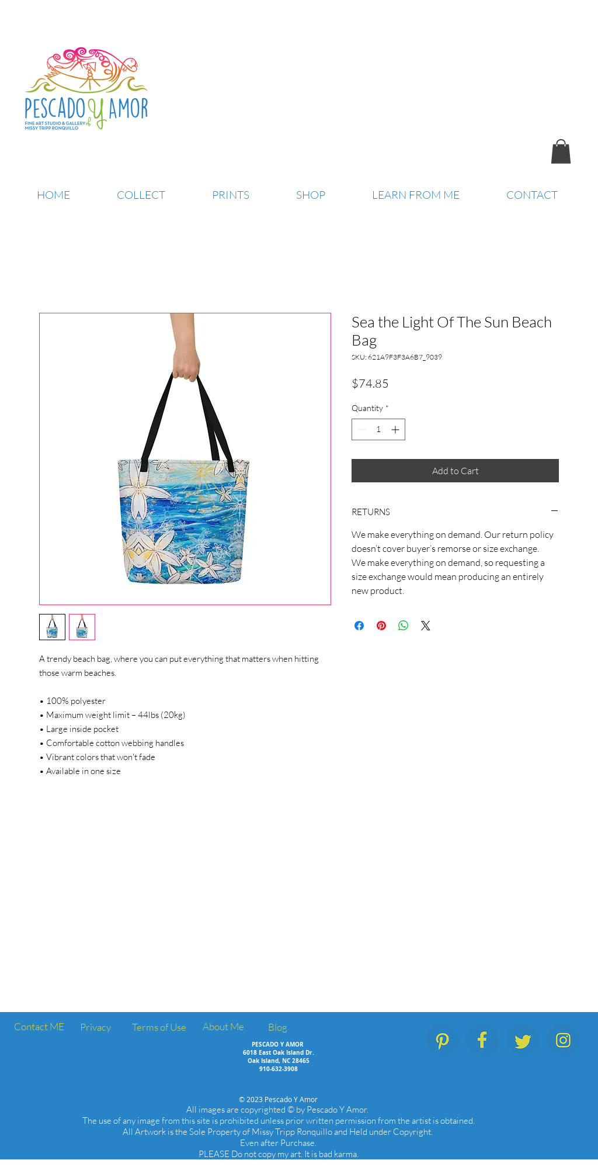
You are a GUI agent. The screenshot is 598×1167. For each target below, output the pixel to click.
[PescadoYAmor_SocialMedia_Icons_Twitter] (523, 1040)
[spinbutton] (378, 429)
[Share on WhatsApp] (404, 626)
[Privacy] (95, 1027)
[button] (561, 151)
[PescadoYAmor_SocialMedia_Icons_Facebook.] (482, 1040)
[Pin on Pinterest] (381, 626)
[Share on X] (426, 626)
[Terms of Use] (159, 1027)
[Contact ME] (38, 1027)
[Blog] (277, 1027)
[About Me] (223, 1027)
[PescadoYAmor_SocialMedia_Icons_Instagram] (563, 1040)
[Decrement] (360, 429)
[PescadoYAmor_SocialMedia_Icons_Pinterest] (442, 1040)
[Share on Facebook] (359, 626)
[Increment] (396, 429)
